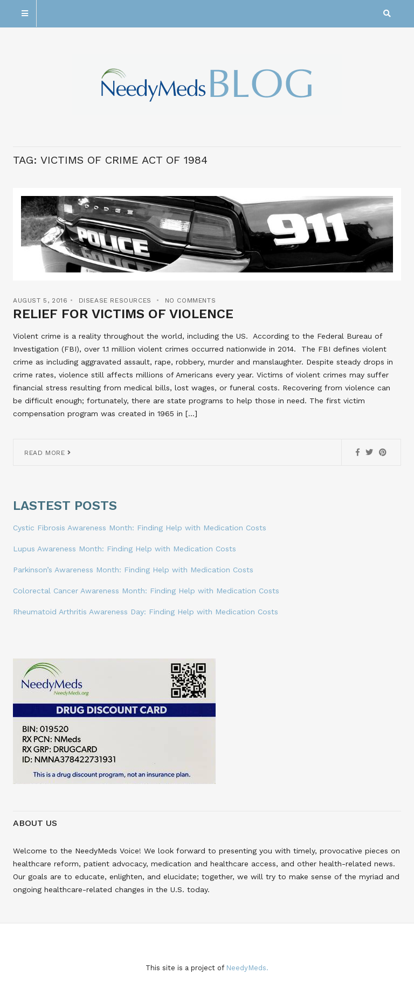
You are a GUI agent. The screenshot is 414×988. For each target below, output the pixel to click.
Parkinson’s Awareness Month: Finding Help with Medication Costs (133, 569)
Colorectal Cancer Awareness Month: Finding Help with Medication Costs (146, 590)
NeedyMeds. (247, 968)
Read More (47, 453)
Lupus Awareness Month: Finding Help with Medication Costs (124, 548)
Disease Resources (115, 300)
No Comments (190, 300)
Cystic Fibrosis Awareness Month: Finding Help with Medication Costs (139, 527)
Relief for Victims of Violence (123, 313)
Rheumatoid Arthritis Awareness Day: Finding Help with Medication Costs (145, 611)
